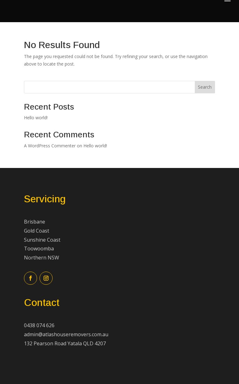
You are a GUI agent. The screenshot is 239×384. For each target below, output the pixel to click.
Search (205, 87)
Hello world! (36, 118)
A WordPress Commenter (50, 146)
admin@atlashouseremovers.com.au (66, 334)
